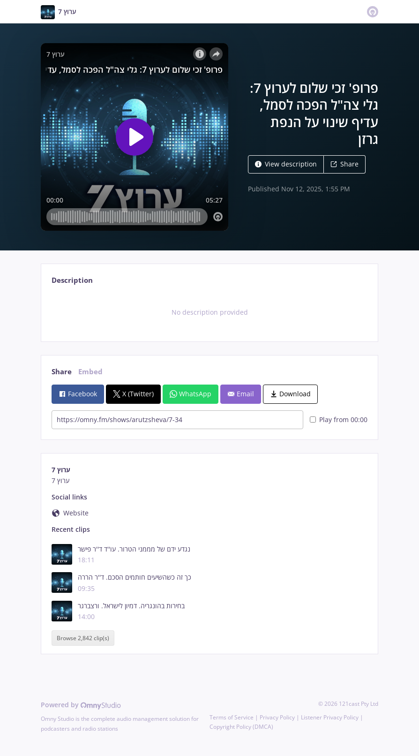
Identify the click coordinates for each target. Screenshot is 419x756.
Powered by (81, 704)
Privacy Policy (277, 717)
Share (344, 163)
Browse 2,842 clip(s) (83, 638)
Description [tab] (72, 280)
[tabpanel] (209, 312)
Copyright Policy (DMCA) (241, 727)
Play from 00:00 (338, 419)
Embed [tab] (90, 372)
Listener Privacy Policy (330, 717)
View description (286, 163)
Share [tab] (62, 372)
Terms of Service (232, 717)
